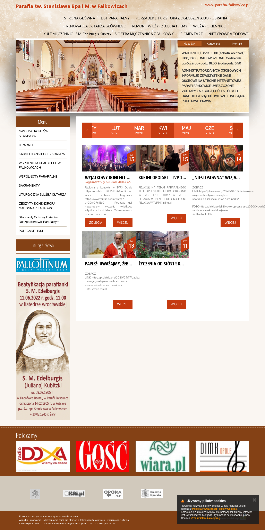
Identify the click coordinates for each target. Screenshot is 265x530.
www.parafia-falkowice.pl (227, 4)
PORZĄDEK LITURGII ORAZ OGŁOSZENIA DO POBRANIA (181, 18)
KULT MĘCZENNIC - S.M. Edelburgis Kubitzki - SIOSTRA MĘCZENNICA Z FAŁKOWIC (109, 34)
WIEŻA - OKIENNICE (209, 26)
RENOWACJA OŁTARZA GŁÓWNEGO (96, 26)
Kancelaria (213, 43)
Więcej (122, 222)
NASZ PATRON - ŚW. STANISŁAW (34, 133)
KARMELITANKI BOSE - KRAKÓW (42, 154)
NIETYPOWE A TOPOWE (228, 34)
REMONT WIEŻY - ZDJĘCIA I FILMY (159, 26)
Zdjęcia (95, 222)
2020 (115, 130)
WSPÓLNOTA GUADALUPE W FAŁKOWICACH (40, 165)
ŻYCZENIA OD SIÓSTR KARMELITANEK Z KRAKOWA (183, 263)
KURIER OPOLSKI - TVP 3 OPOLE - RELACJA (176, 177)
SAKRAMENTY (29, 185)
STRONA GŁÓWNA (79, 18)
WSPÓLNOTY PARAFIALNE (38, 176)
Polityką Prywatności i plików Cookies (214, 508)
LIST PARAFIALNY (115, 18)
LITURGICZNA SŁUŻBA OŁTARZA (42, 194)
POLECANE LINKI (31, 231)
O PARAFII (26, 145)
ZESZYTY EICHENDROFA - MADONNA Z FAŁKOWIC (38, 205)
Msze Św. (189, 43)
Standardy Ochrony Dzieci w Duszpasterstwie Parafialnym (39, 219)
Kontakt (237, 43)
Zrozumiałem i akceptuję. (206, 518)
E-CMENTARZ (191, 34)
